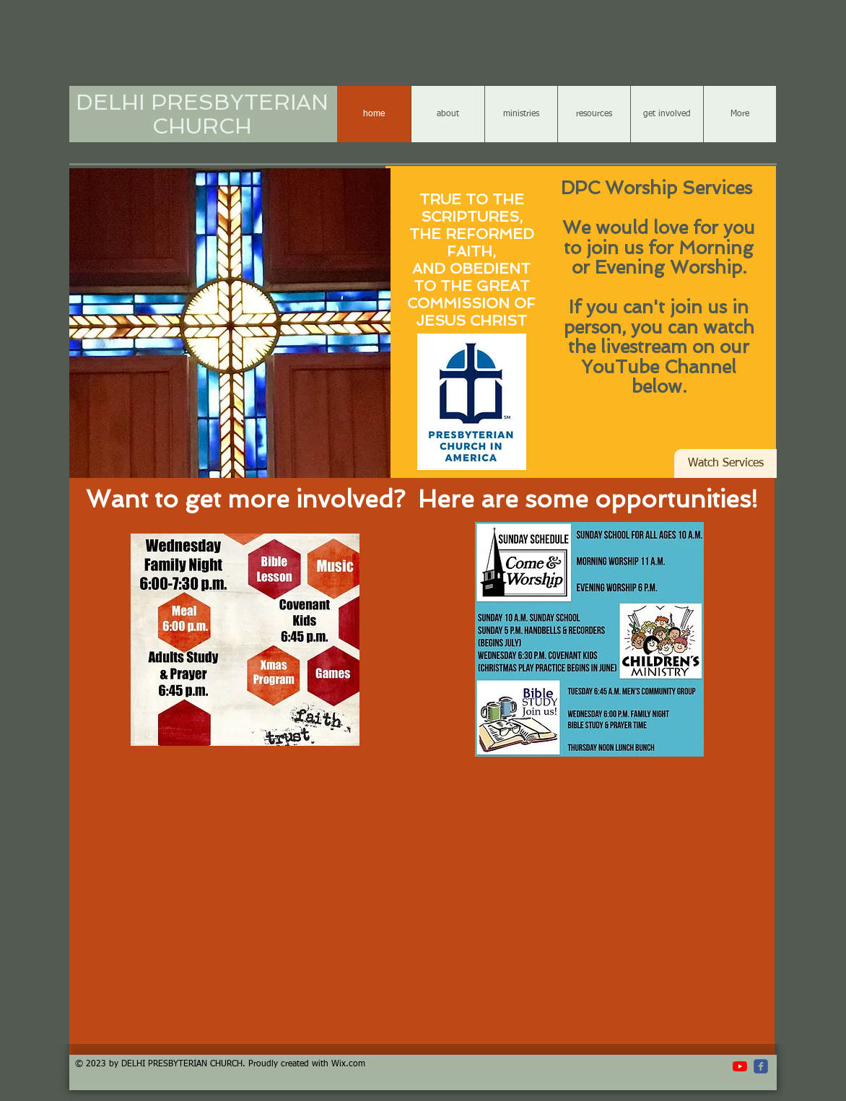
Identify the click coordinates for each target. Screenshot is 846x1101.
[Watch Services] (725, 463)
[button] (230, 324)
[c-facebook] (761, 1066)
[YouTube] (740, 1066)
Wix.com (348, 1064)
